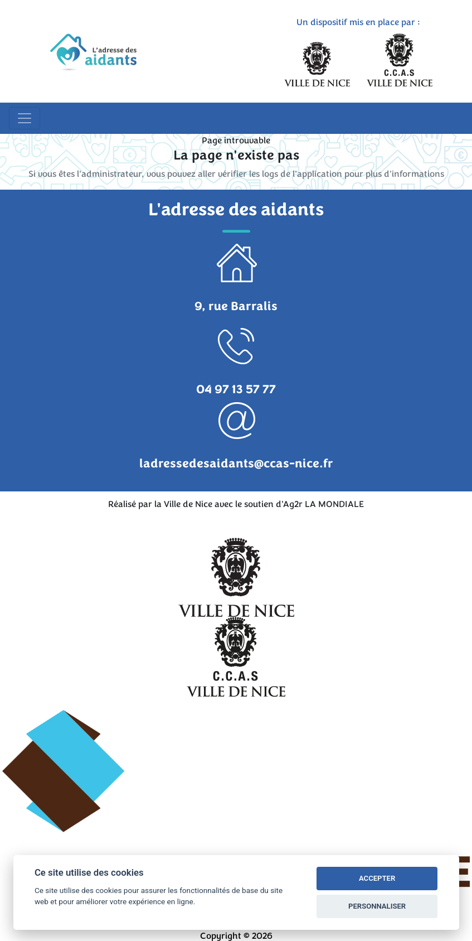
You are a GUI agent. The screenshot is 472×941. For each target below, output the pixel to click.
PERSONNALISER (377, 906)
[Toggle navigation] (24, 118)
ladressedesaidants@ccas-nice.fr (236, 463)
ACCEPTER (377, 878)
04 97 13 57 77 (236, 389)
